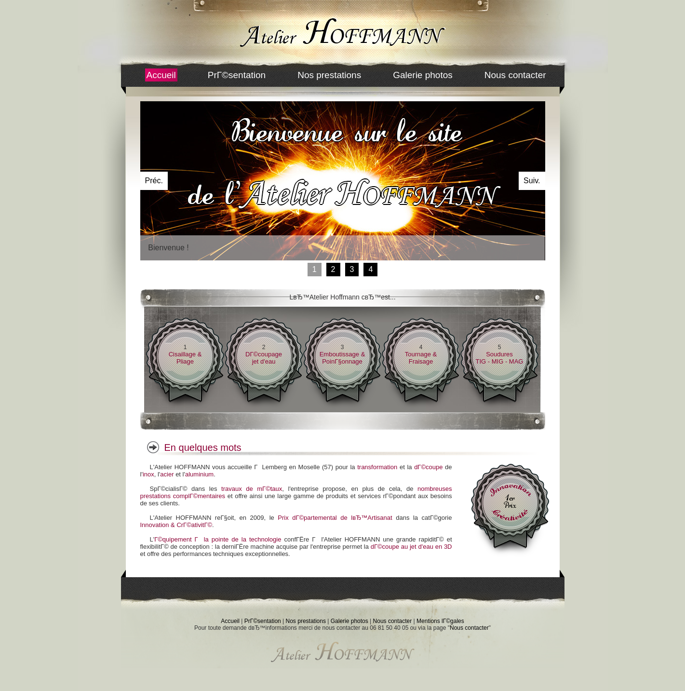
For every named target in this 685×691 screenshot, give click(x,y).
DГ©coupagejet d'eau (263, 358)
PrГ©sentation (237, 75)
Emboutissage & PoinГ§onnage (342, 358)
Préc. (154, 180)
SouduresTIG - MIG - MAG (500, 358)
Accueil (161, 75)
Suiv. (532, 180)
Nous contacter (515, 75)
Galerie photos (423, 75)
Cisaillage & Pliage (185, 358)
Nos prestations (329, 75)
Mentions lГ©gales (440, 621)
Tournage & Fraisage (421, 358)
